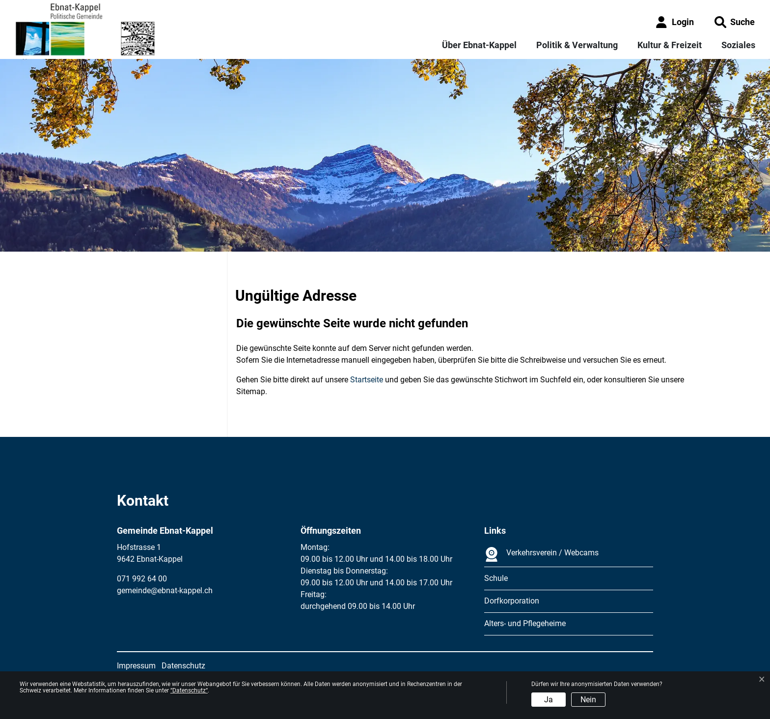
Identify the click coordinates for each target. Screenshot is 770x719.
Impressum (136, 665)
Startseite (366, 379)
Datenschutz (183, 665)
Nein (588, 699)
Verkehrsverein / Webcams (541, 554)
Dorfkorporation (511, 600)
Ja (548, 699)
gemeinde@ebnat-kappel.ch (165, 590)
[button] (734, 22)
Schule (496, 578)
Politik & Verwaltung (577, 45)
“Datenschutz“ (189, 690)
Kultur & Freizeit (669, 45)
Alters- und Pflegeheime (525, 623)
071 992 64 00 (142, 578)
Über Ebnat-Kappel (479, 45)
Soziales (738, 45)
